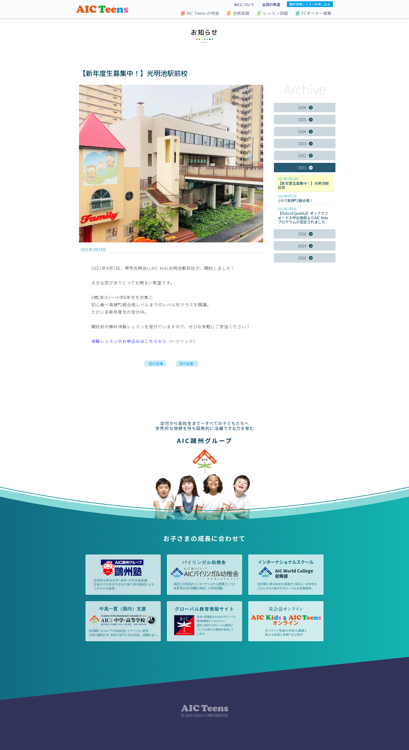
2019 (305, 245)
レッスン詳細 (275, 13)
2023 (305, 143)
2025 (305, 119)
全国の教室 (271, 4)
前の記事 (156, 363)
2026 (305, 107)
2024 (305, 131)
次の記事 (186, 363)
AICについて (244, 4)
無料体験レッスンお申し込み (310, 4)
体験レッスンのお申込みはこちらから (129, 341)
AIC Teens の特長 (203, 13)
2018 (305, 257)
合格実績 (241, 13)
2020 (305, 233)
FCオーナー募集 (317, 13)
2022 (305, 155)
